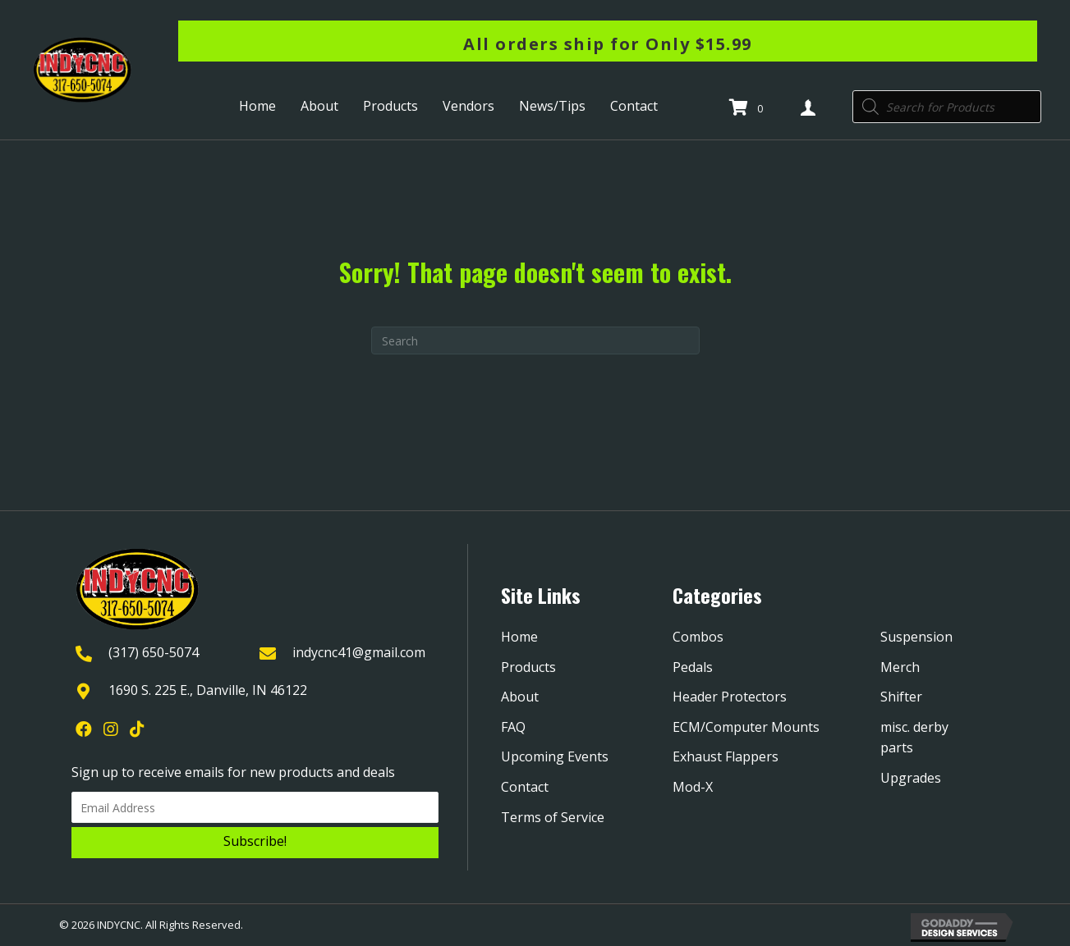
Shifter (901, 697)
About (520, 697)
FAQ (513, 727)
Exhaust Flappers (725, 756)
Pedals (693, 667)
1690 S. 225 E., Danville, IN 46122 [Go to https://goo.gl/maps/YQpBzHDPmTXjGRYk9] (207, 690)
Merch (900, 667)
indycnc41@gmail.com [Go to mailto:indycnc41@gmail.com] (358, 652)
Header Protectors (730, 697)
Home (519, 637)
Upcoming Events (554, 756)
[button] (255, 842)
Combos (698, 637)
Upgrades (910, 778)
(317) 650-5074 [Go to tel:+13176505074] (153, 652)
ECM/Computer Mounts (746, 727)
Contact (525, 787)
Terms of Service (552, 817)
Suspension (916, 637)
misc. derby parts (914, 737)
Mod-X (693, 787)
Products (528, 667)
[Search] (535, 340)
